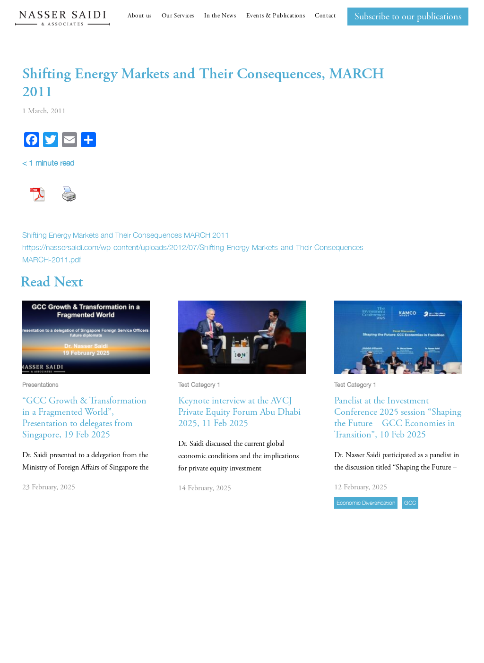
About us (140, 16)
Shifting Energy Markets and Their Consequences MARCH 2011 (125, 235)
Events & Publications (275, 16)
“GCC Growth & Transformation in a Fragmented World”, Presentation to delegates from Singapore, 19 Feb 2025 (84, 418)
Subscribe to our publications (407, 17)
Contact (325, 16)
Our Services (178, 16)
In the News (220, 16)
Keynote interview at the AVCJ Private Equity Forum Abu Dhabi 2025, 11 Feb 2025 (239, 412)
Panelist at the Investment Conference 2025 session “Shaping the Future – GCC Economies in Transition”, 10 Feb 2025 (397, 418)
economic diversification (366, 502)
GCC (410, 502)
